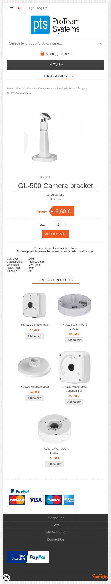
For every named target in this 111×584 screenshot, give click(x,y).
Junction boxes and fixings (71, 88)
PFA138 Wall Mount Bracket (74, 326)
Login (31, 8)
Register (42, 8)
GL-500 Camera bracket (19, 93)
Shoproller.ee (100, 576)
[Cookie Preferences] (6, 578)
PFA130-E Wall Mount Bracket (54, 450)
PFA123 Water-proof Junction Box (74, 388)
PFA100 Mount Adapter (34, 386)
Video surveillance (25, 88)
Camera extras (46, 88)
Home (10, 88)
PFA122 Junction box (34, 324)
